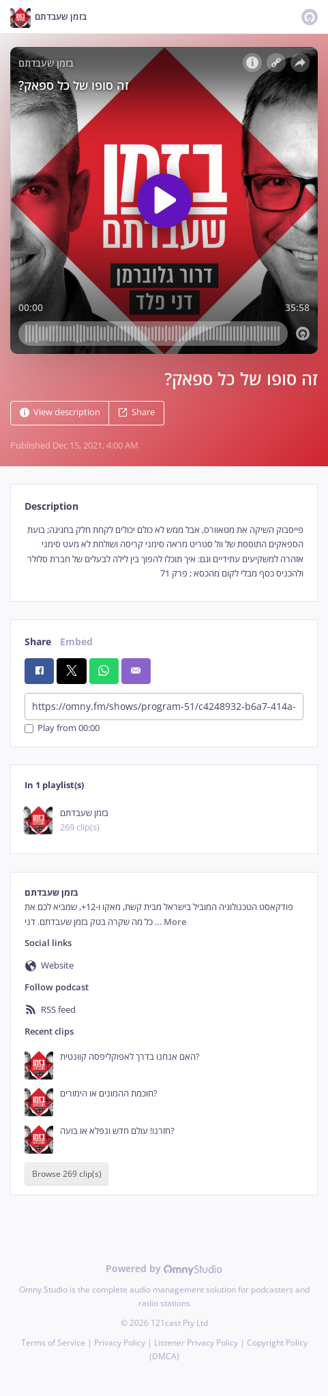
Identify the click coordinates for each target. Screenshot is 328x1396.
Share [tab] (38, 641)
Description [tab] (51, 506)
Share (136, 412)
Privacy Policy (119, 1342)
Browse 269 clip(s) (67, 1174)
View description (60, 412)
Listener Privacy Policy (196, 1342)
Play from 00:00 (62, 728)
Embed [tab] (76, 641)
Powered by (164, 1268)
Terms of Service (53, 1342)
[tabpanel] (164, 552)
